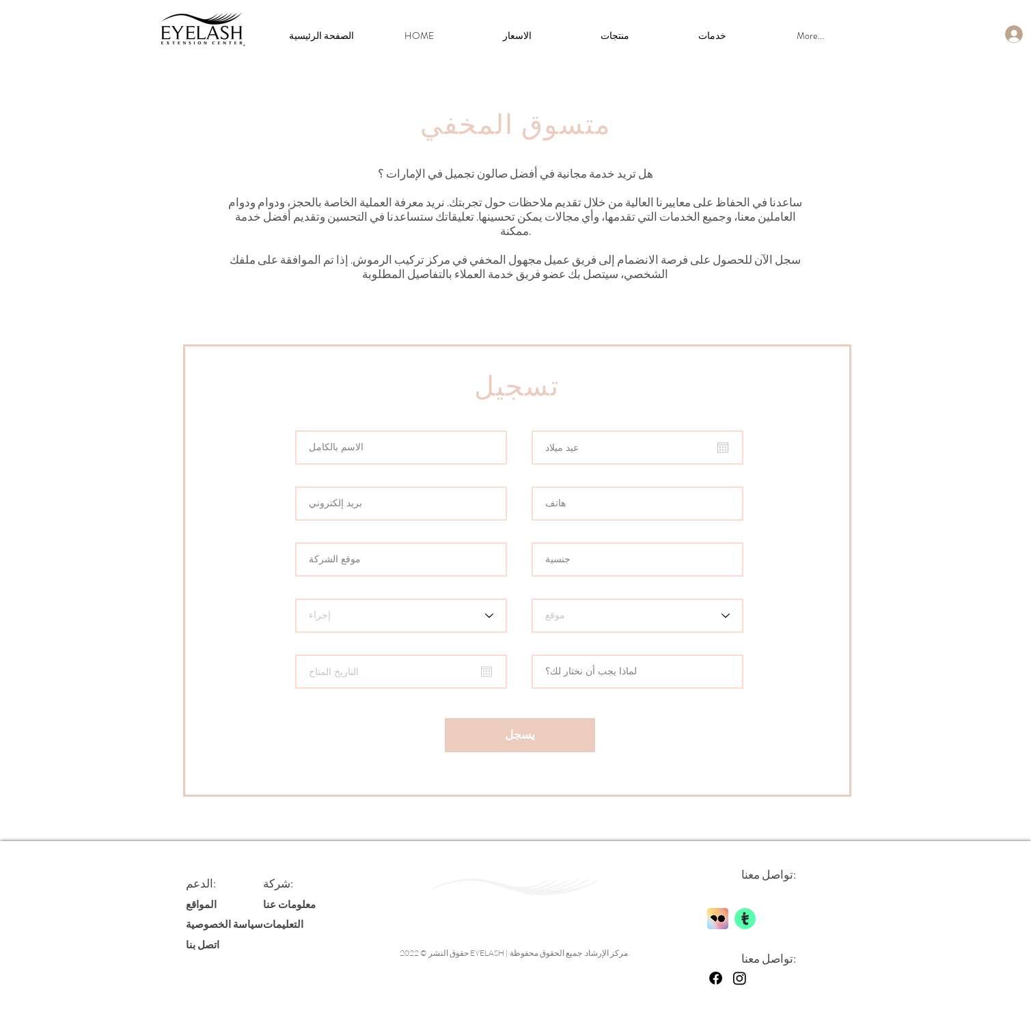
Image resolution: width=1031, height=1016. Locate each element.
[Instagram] (739, 978)
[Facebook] (715, 978)
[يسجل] (520, 735)
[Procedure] (401, 616)
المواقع (201, 904)
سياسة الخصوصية (224, 924)
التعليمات (283, 924)
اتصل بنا (202, 944)
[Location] (637, 616)
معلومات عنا (289, 904)
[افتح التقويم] (722, 447)
